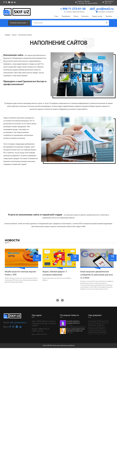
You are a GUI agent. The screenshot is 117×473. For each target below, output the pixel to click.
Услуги (75, 16)
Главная (7, 35)
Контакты (85, 16)
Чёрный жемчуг (93, 329)
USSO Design (93, 321)
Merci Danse (92, 325)
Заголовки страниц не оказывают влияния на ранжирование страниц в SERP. (75, 322)
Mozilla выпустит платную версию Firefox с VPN (20, 273)
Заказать (108, 16)
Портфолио (66, 16)
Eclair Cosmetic (93, 332)
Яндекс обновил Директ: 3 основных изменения (55, 273)
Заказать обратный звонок (74, 12)
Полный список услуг (19, 23)
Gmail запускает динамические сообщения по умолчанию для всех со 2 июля (96, 275)
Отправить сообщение (105, 12)
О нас (56, 16)
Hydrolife (102, 332)
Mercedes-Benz (103, 321)
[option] (22, 266)
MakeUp (100, 325)
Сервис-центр (97, 16)
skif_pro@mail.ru (18, 323)
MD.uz (102, 329)
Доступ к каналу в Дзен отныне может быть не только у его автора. (75, 330)
